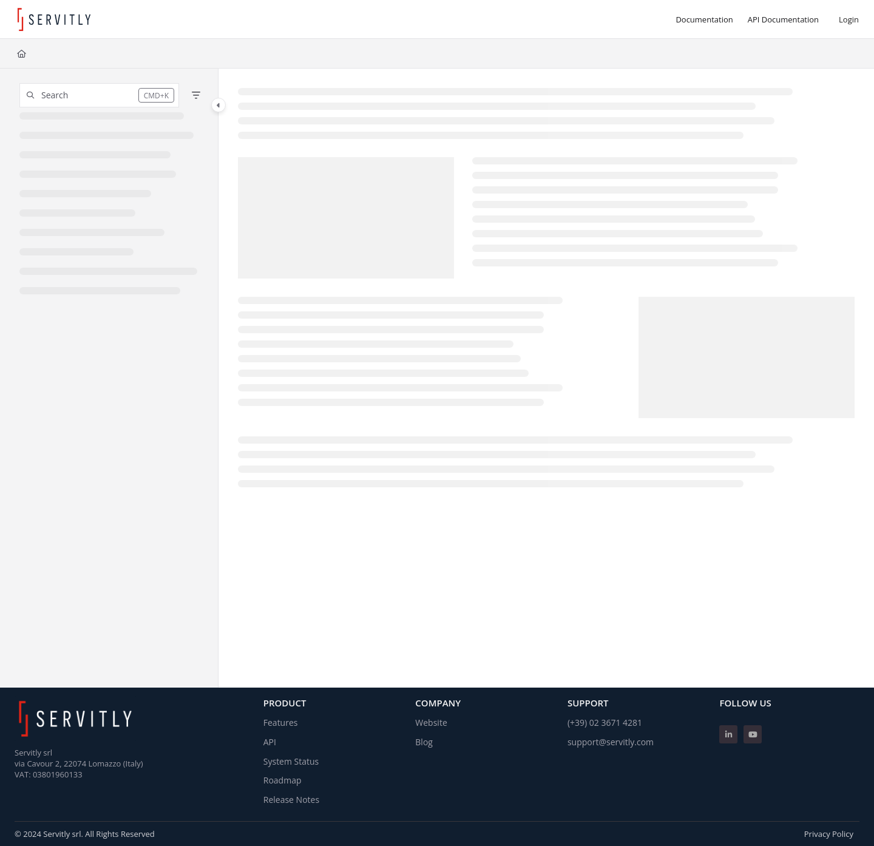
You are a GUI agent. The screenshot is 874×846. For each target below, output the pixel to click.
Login (849, 19)
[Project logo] (54, 19)
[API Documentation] (783, 19)
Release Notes (291, 799)
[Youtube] (753, 734)
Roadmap (282, 780)
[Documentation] (704, 19)
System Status (291, 761)
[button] (99, 95)
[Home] (21, 53)
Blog (424, 742)
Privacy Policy (828, 833)
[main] (546, 378)
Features (280, 722)
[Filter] (196, 95)
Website (431, 722)
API (269, 742)
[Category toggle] (218, 105)
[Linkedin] (728, 734)
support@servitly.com (610, 742)
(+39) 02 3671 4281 (604, 722)
